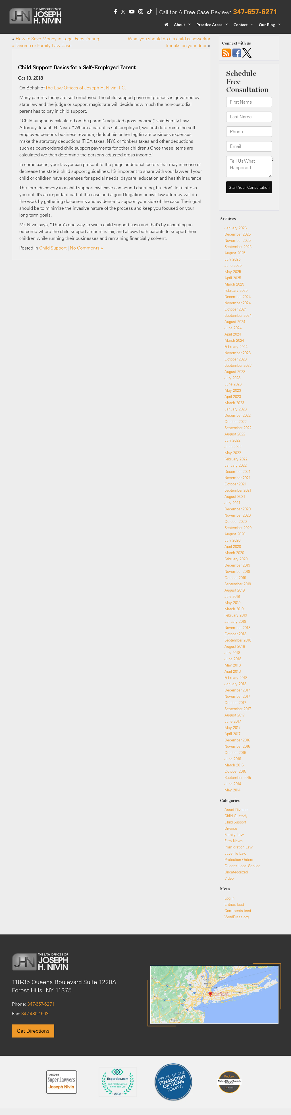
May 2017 (232, 727)
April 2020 (233, 546)
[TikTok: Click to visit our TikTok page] (149, 12)
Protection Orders (239, 859)
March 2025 (234, 284)
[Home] (166, 26)
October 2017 (235, 702)
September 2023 (238, 365)
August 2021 (235, 496)
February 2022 (236, 459)
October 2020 (236, 521)
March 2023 (234, 403)
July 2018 (232, 652)
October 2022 (236, 421)
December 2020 (238, 509)
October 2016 (235, 752)
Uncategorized (236, 872)
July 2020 (232, 540)
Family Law (234, 834)
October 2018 (235, 634)
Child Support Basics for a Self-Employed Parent (77, 67)
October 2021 (236, 484)
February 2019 (236, 615)
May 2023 (233, 390)
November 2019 (237, 571)
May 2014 (232, 790)
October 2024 (236, 309)
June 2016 (233, 758)
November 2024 (238, 303)
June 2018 (233, 659)
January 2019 (235, 621)
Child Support (52, 248)
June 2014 (233, 783)
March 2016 (234, 765)
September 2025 (238, 246)
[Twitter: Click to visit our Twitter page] (123, 12)
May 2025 (233, 271)
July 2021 (232, 502)
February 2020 (236, 559)
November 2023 (238, 353)
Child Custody (236, 816)
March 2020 (234, 552)
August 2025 (235, 253)
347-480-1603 (34, 1014)
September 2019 (238, 584)
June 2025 (233, 265)
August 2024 (235, 321)
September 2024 (238, 315)
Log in (229, 898)
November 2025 (238, 240)
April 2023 (233, 396)
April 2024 (233, 334)
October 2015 (235, 771)
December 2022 (238, 415)
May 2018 (233, 665)
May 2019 (232, 602)
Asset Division (236, 809)
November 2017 (237, 696)
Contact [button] (241, 24)
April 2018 (233, 671)
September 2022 (238, 428)
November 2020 (238, 515)
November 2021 (238, 477)
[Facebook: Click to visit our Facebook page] (115, 12)
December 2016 (237, 740)
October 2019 (235, 577)
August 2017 (235, 715)
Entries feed (234, 904)
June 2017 (233, 721)
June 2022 (233, 446)
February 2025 (236, 290)
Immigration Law (239, 847)
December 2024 (238, 296)
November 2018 (237, 627)
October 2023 (236, 359)
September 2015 (238, 777)
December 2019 (237, 565)
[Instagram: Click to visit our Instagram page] (140, 12)
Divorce (231, 828)
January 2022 (236, 465)
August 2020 (235, 534)
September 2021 (238, 490)
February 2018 (236, 677)
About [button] (179, 24)
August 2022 (235, 434)
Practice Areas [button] (209, 24)
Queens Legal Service (242, 866)
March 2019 (234, 609)
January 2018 (235, 684)
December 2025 (238, 234)
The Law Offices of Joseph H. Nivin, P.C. (85, 88)
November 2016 (237, 746)
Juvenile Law (235, 853)
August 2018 (235, 646)
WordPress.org (237, 917)
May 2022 (233, 452)
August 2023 (235, 371)
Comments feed (238, 910)
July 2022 (232, 440)
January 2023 (236, 409)
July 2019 (232, 596)
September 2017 (238, 709)
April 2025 (233, 278)
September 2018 (238, 640)
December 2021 (238, 471)
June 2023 (233, 384)
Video (229, 878)
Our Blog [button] (267, 24)
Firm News (234, 841)
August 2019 (235, 590)
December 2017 (237, 690)
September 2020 (238, 527)
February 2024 (236, 346)
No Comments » (86, 248)
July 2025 (232, 259)
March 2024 (234, 340)
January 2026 (236, 228)
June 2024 (233, 328)
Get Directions (33, 1031)
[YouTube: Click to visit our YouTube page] (131, 12)
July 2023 (232, 378)
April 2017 (232, 734)
